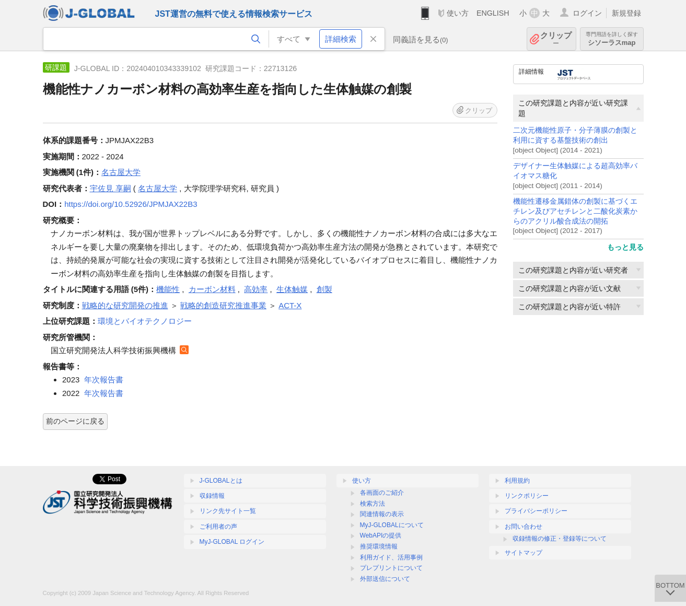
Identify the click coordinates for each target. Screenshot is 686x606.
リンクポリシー (527, 495)
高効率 (256, 289)
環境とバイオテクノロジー (145, 321)
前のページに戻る (75, 421)
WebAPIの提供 (381, 535)
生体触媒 (292, 289)
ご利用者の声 (218, 526)
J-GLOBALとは (221, 480)
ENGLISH (492, 13)
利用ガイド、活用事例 (391, 557)
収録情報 (212, 495)
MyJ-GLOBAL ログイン (232, 541)
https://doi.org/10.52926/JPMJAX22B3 (130, 204)
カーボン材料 (212, 289)
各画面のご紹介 (382, 492)
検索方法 (372, 503)
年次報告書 (103, 379)
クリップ (556, 39)
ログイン (587, 13)
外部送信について (385, 578)
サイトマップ (523, 552)
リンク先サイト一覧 (228, 511)
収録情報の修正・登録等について (560, 538)
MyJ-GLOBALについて (392, 525)
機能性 (168, 289)
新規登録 (626, 13)
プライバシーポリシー (536, 511)
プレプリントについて (391, 568)
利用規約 (517, 480)
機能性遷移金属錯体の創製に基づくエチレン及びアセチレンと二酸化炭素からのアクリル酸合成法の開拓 (575, 211)
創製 (324, 289)
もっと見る (625, 247)
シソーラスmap (612, 38)
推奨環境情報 (379, 546)
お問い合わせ (523, 526)
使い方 (458, 13)
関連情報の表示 (382, 514)
